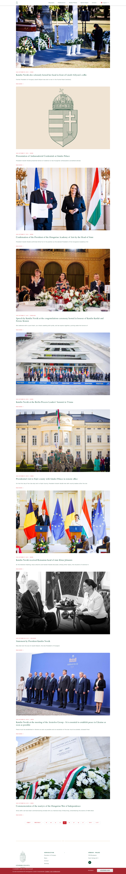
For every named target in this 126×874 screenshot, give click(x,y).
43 (65, 822)
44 (70, 822)
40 (51, 822)
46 (79, 822)
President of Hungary (50, 855)
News (31, 72)
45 (74, 822)
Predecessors (61, 2)
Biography (51, 2)
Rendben (90, 870)
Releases (33, 638)
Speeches (33, 315)
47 (83, 822)
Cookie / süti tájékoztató (52, 871)
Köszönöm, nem (105, 870)
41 (56, 822)
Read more (19, 83)
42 (61, 822)
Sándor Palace (73, 2)
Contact (94, 2)
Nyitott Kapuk (84, 2)
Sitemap (46, 863)
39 (47, 822)
